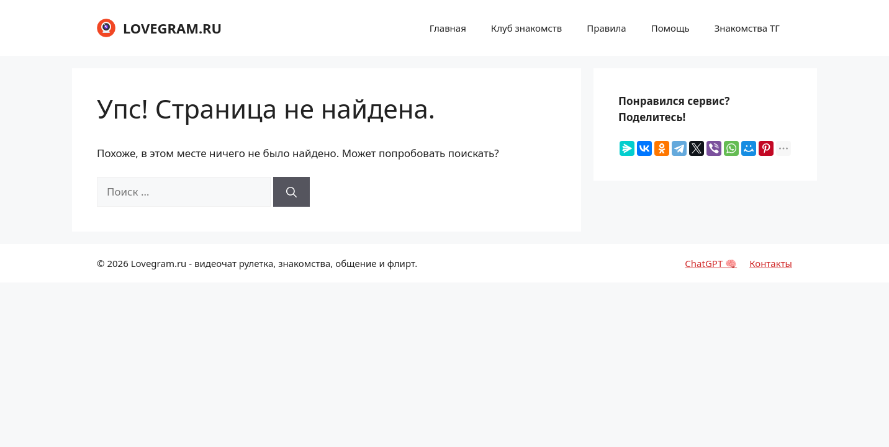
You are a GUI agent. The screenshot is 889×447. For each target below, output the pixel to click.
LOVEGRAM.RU (172, 28)
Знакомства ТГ (747, 28)
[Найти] (291, 192)
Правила (606, 28)
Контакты (770, 263)
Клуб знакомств (526, 28)
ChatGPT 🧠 (711, 263)
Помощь (670, 28)
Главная (448, 28)
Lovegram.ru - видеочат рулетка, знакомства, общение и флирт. (274, 263)
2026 (117, 263)
